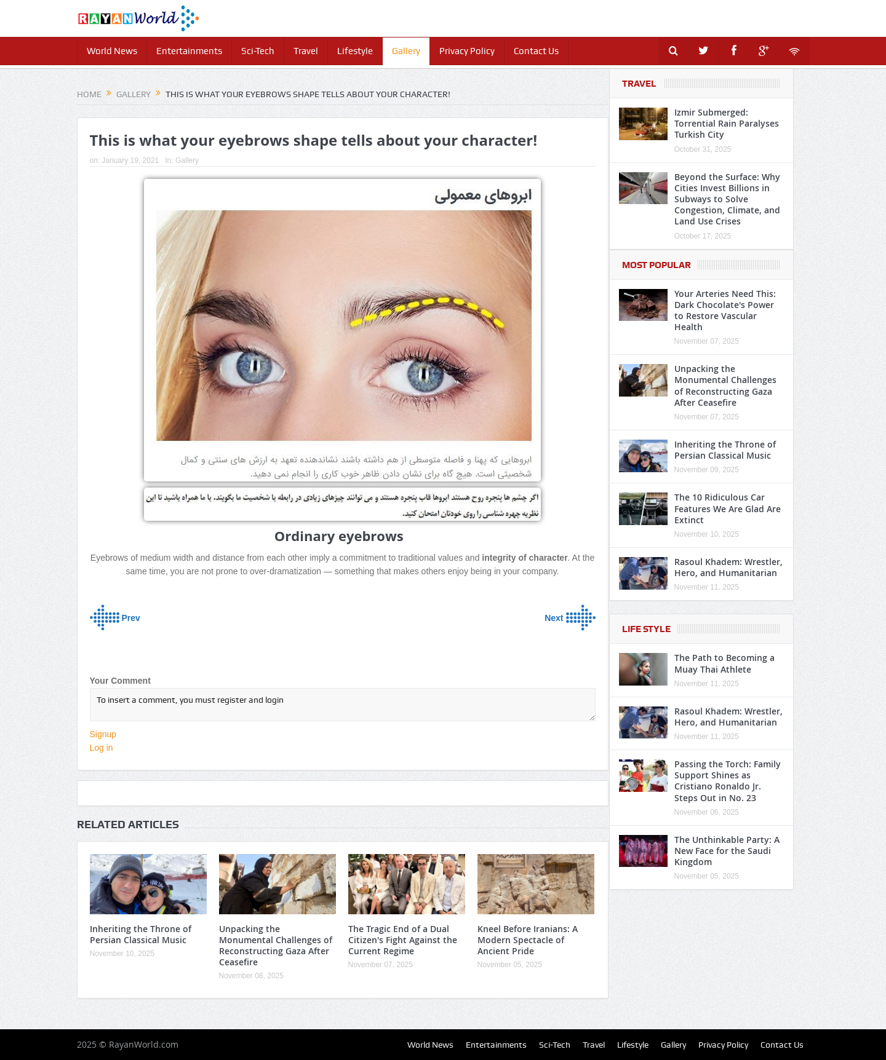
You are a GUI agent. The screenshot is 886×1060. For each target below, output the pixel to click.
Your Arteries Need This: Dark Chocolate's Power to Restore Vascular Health (725, 310)
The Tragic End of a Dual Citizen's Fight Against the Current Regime (402, 940)
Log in (101, 748)
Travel (305, 51)
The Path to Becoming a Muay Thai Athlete (724, 663)
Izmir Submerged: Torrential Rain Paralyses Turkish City (726, 123)
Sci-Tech (257, 51)
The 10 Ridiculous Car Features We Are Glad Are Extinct (727, 508)
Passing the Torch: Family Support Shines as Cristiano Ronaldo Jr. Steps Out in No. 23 (727, 781)
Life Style (646, 629)
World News (112, 51)
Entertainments (189, 51)
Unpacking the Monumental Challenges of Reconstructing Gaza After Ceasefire (275, 945)
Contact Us (536, 51)
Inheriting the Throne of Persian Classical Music (140, 934)
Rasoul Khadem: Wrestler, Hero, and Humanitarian (728, 567)
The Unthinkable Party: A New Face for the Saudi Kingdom (727, 851)
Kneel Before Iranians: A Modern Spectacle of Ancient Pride (527, 940)
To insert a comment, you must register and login (343, 704)
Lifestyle (355, 51)
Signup (103, 734)
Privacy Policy (467, 51)
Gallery (406, 51)
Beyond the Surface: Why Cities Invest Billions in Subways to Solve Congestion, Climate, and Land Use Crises (727, 199)
